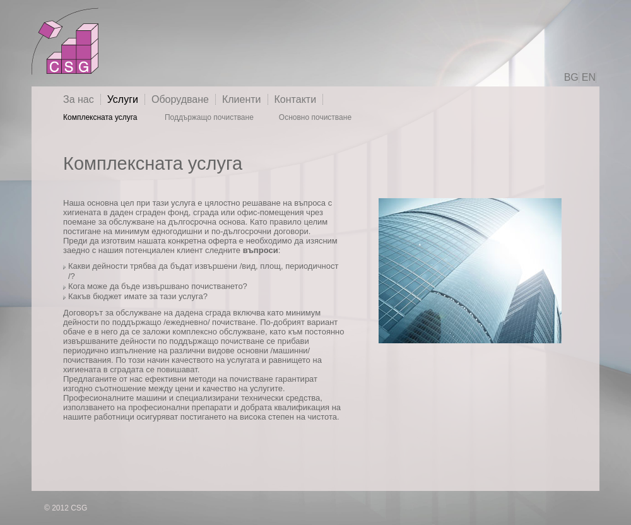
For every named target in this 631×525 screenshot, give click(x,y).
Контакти (295, 99)
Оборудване (180, 99)
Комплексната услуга (101, 117)
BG (571, 77)
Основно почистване (315, 117)
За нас (78, 99)
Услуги (122, 99)
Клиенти (241, 99)
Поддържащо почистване (209, 117)
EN (589, 77)
